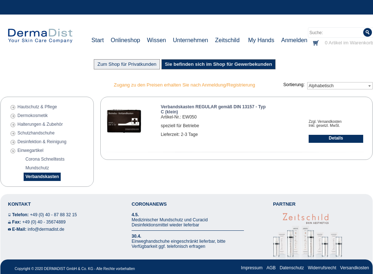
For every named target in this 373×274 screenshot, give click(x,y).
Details (336, 138)
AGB (271, 267)
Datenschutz (292, 267)
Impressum (251, 267)
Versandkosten (354, 267)
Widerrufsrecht (322, 267)
